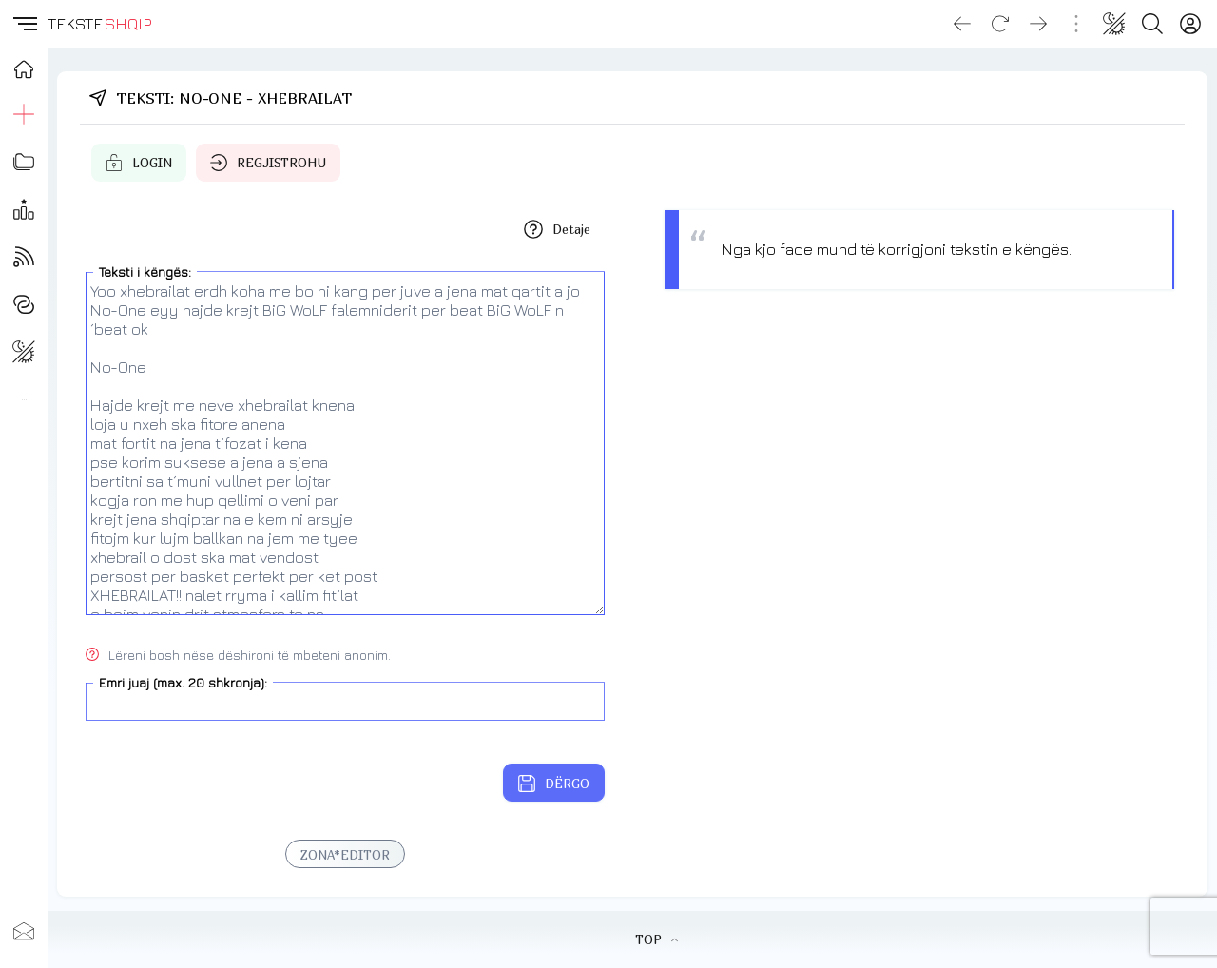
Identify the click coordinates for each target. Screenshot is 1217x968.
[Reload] (1000, 24)
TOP (656, 939)
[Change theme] (1114, 24)
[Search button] (1152, 24)
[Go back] (962, 24)
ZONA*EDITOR (345, 854)
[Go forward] (1038, 24)
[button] (24, 24)
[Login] (1190, 24)
